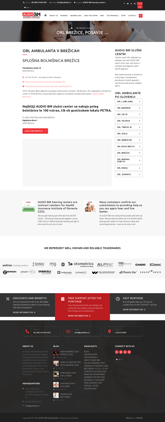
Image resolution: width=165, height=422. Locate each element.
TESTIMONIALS (113, 15)
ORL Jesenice (128, 174)
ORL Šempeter (128, 140)
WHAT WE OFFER (91, 15)
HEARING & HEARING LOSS (96, 366)
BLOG (86, 351)
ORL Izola (128, 134)
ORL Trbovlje (128, 127)
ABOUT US (54, 15)
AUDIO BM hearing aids (48, 418)
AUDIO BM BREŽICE (35, 131)
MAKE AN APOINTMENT (95, 374)
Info (102, 15)
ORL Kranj (128, 168)
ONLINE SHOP (90, 388)
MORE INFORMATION (24, 312)
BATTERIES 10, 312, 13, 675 (96, 369)
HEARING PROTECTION (94, 377)
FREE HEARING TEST (93, 383)
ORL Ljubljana (128, 101)
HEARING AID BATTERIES (66, 395)
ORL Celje (128, 114)
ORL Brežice (128, 153)
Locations (91, 2)
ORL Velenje (128, 121)
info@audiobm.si (64, 2)
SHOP (123, 15)
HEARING (64, 15)
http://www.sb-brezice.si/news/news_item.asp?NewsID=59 (48, 86)
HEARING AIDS (76, 15)
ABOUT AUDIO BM (92, 360)
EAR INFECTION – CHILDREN (68, 384)
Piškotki (139, 418)
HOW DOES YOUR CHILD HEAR (68, 374)
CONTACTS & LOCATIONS (95, 371)
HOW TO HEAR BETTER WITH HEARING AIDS (70, 363)
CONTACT (132, 15)
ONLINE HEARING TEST (94, 363)
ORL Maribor (128, 108)
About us (129, 418)
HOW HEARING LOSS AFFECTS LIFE (69, 353)
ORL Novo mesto (128, 146)
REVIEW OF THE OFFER (94, 380)
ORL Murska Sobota (128, 160)
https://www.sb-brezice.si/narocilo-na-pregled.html (45, 82)
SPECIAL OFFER (91, 386)
